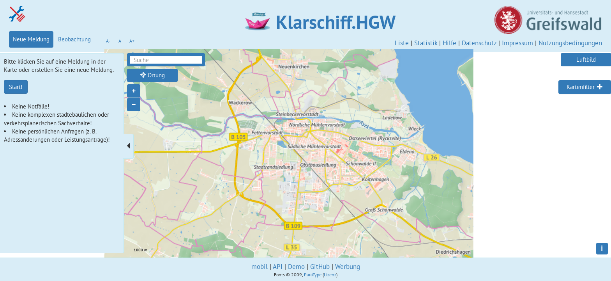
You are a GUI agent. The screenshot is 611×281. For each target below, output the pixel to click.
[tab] (585, 87)
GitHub (320, 266)
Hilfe (449, 43)
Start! (16, 87)
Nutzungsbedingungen (570, 43)
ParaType (312, 274)
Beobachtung (74, 39)
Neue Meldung (31, 39)
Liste (402, 43)
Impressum (517, 43)
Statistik (425, 43)
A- (108, 41)
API (278, 266)
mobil (259, 266)
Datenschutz (479, 43)
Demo (296, 266)
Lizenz (330, 274)
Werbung (347, 266)
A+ (131, 41)
